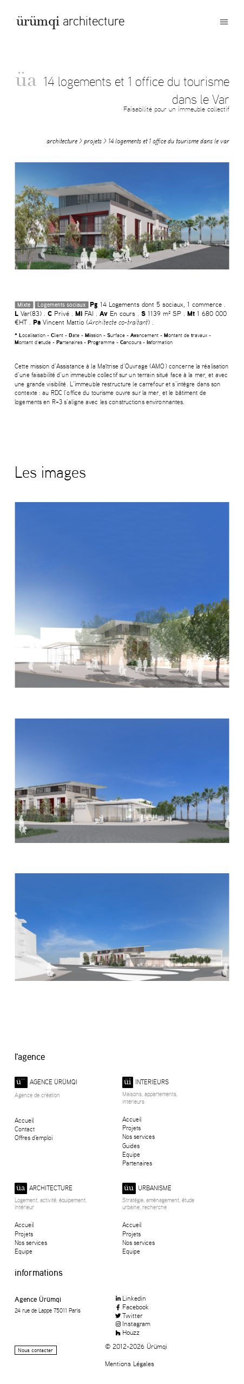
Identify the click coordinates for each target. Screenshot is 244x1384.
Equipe (131, 1154)
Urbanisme (147, 1188)
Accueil (24, 1120)
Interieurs (145, 1082)
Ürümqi (38, 22)
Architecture (93, 21)
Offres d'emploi (33, 1137)
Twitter (128, 1315)
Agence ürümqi (46, 1082)
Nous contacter (35, 1350)
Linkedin (130, 1298)
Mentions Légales (129, 1363)
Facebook (131, 1306)
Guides (131, 1146)
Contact (25, 1129)
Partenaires (137, 1163)
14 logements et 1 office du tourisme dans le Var (168, 141)
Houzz (127, 1332)
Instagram (132, 1323)
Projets (93, 141)
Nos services (138, 1136)
